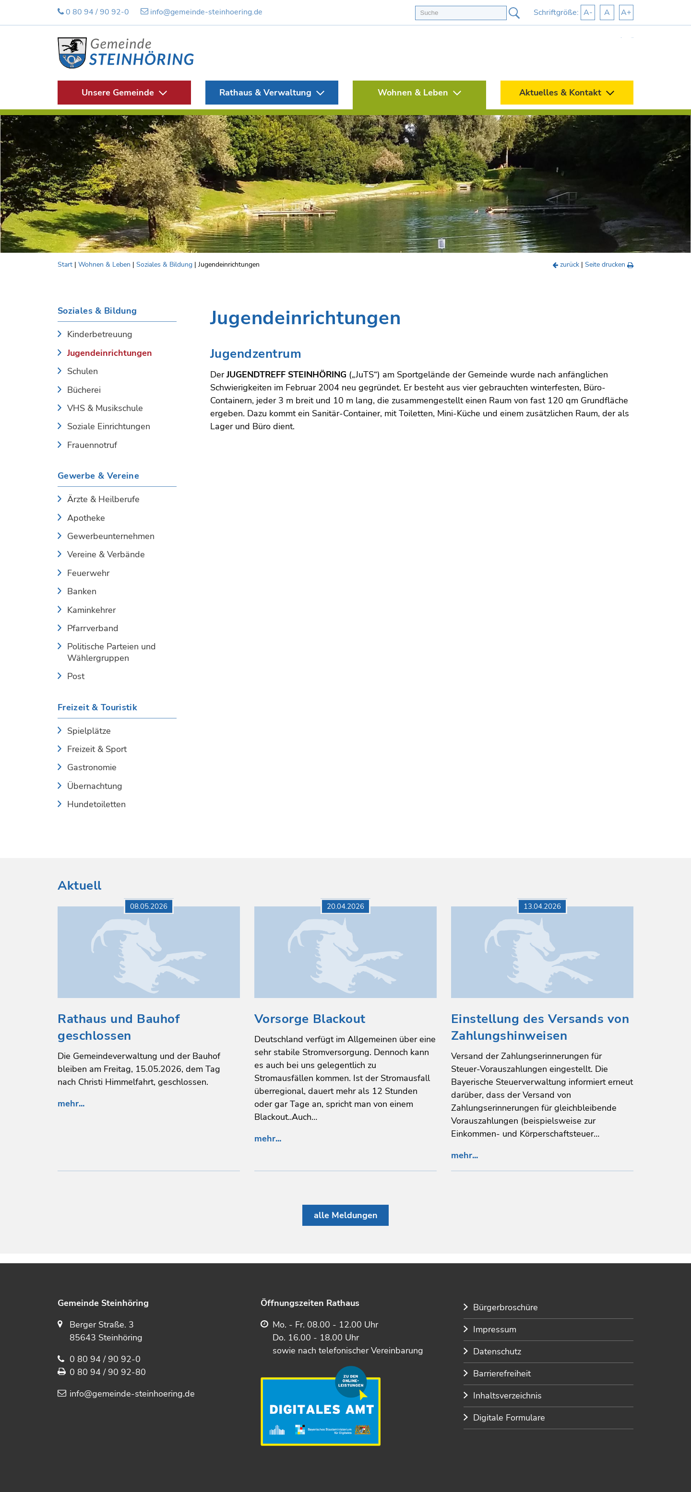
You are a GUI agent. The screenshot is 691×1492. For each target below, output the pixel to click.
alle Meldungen (346, 1215)
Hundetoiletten (96, 804)
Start (620, 37)
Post (75, 676)
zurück (566, 264)
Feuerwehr (88, 573)
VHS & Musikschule (105, 408)
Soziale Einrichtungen (108, 426)
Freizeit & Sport (97, 749)
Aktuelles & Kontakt (560, 92)
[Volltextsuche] (461, 13)
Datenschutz (497, 1351)
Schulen (82, 371)
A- (588, 12)
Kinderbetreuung (99, 334)
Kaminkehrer (91, 610)
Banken (81, 591)
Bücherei (84, 390)
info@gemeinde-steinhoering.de (201, 12)
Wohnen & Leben (413, 92)
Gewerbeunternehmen (111, 536)
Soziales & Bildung (164, 264)
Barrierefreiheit (502, 1373)
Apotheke (86, 518)
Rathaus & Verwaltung (265, 92)
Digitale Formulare (509, 1417)
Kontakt (632, 37)
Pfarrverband (93, 628)
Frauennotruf (92, 445)
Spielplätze (89, 731)
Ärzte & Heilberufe (103, 499)
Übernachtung (94, 786)
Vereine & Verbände (106, 554)
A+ (626, 12)
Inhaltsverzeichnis (507, 1395)
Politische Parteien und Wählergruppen (111, 652)
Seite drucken (609, 264)
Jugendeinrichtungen (109, 353)
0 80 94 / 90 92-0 (93, 12)
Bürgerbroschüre (505, 1307)
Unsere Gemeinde (118, 92)
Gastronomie (92, 767)
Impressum (494, 1329)
